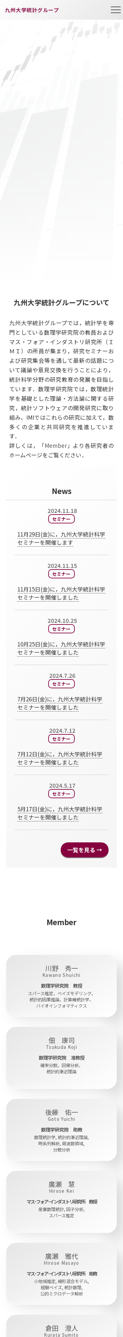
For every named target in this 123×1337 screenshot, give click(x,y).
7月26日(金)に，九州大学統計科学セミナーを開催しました (59, 703)
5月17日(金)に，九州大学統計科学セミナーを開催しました (59, 813)
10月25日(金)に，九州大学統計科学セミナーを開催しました (61, 648)
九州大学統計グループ (32, 9)
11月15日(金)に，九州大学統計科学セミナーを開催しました (61, 593)
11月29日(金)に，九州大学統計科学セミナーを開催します (61, 538)
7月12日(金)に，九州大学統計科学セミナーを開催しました (59, 758)
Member (56, 445)
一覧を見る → (84, 850)
